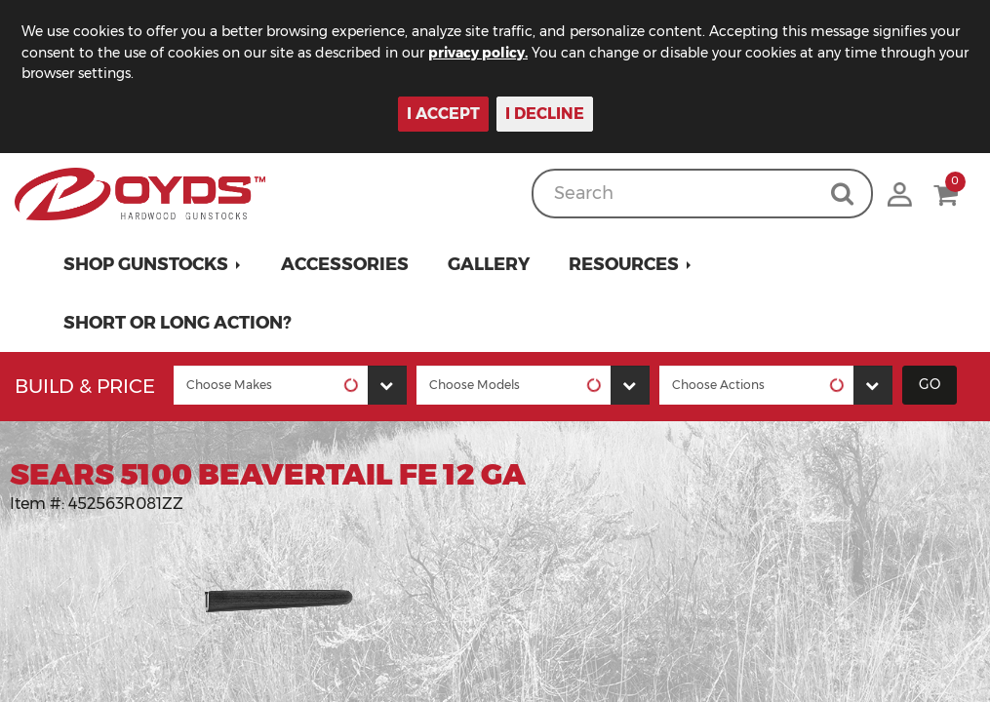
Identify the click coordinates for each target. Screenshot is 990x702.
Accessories (345, 264)
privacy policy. (478, 52)
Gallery (489, 264)
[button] (152, 264)
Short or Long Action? (177, 322)
